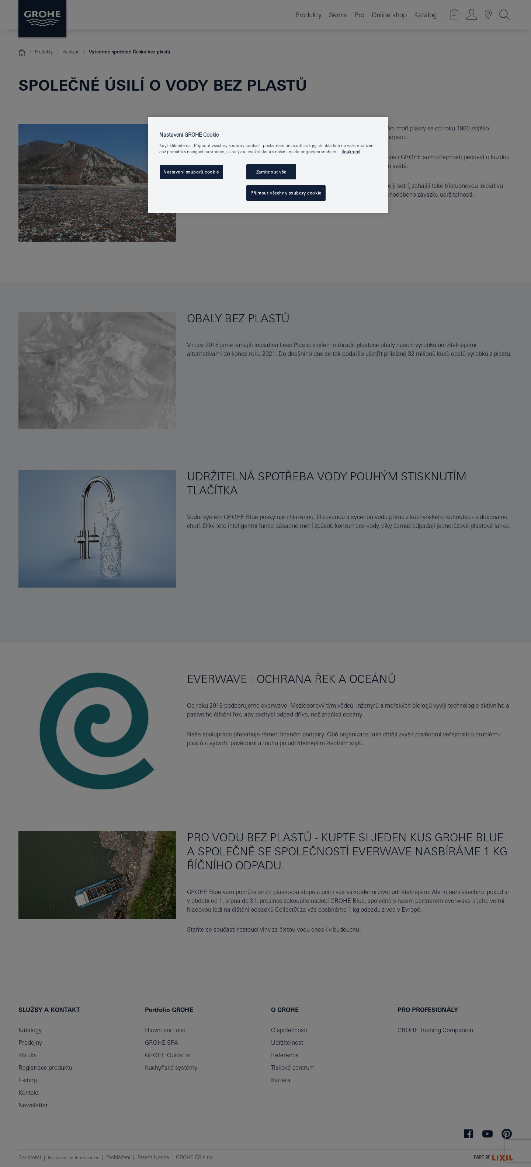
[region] (268, 165)
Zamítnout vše (271, 171)
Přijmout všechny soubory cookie (286, 192)
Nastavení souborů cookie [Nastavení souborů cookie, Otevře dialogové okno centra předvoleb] (191, 171)
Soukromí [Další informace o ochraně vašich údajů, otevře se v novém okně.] (350, 151)
